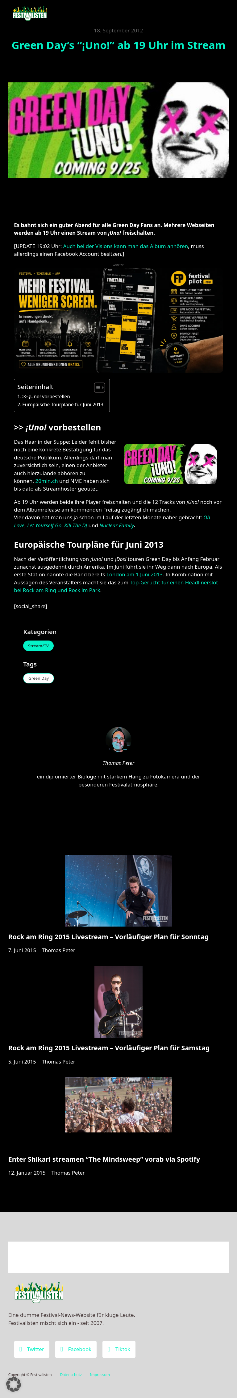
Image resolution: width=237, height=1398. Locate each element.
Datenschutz (71, 1374)
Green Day (39, 679)
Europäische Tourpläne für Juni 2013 (62, 404)
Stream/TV (39, 646)
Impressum (100, 1374)
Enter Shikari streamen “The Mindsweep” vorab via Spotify (104, 1165)
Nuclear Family (116, 525)
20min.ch (46, 480)
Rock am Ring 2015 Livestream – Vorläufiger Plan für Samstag (109, 1052)
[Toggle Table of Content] (96, 387)
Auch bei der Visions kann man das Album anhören (125, 246)
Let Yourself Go (44, 525)
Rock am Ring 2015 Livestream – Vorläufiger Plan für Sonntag (108, 939)
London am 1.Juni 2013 (134, 574)
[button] (13, 1384)
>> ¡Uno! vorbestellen (46, 396)
